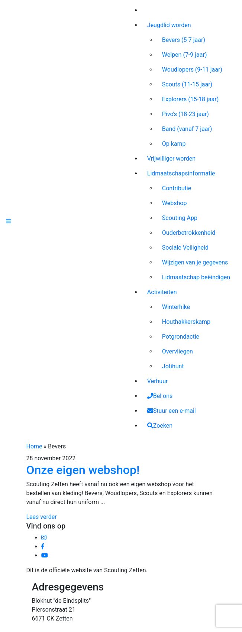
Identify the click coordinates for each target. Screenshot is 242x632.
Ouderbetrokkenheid (188, 232)
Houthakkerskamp (186, 321)
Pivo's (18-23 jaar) (185, 114)
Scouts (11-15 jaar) (187, 84)
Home (34, 446)
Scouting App (179, 217)
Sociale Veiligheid (185, 247)
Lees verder (41, 516)
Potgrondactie (180, 336)
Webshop (174, 203)
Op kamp (174, 143)
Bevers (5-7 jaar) (183, 39)
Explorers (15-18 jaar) (190, 99)
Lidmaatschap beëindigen (196, 277)
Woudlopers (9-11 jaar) (192, 69)
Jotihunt (173, 366)
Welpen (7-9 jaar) (184, 54)
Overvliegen (177, 351)
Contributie (176, 188)
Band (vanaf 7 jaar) (187, 128)
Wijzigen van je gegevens (195, 262)
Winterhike (176, 306)
